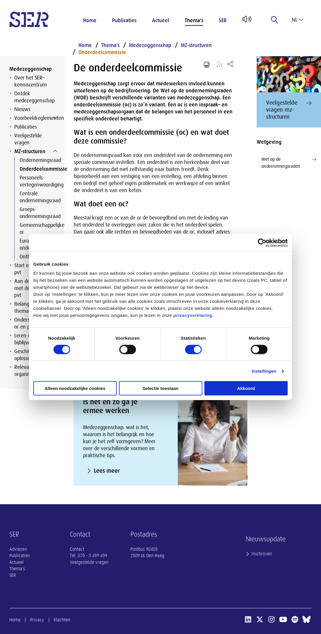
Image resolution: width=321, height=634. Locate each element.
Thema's (194, 20)
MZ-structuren (29, 151)
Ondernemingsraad (37, 160)
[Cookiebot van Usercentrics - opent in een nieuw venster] (262, 242)
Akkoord (246, 388)
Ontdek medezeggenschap (34, 97)
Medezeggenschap (30, 69)
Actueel (160, 20)
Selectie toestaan (161, 388)
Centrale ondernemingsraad (37, 197)
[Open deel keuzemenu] (230, 64)
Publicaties (124, 20)
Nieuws (22, 109)
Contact (77, 549)
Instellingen (264, 370)
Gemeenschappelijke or (37, 228)
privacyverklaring (192, 315)
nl (297, 19)
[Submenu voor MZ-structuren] (55, 151)
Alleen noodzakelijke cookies (75, 388)
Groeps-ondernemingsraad (37, 212)
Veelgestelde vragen (28, 139)
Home (89, 20)
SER (223, 20)
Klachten (62, 620)
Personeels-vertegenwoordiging (37, 181)
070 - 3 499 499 (92, 555)
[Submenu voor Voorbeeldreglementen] (55, 117)
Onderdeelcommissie (37, 169)
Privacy (37, 620)
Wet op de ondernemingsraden (288, 162)
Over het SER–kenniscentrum (30, 81)
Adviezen (18, 549)
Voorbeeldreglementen (34, 118)
